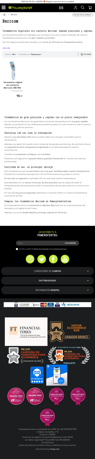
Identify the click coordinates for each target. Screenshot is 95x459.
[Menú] (4, 7)
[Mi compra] (90, 7)
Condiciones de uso (59, 249)
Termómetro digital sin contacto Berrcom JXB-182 (12, 85)
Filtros (85, 54)
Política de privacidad (41, 249)
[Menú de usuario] (73, 7)
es (61, 7)
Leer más (6, 48)
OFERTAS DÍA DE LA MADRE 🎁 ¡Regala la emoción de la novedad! (47, 1)
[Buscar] (82, 7)
